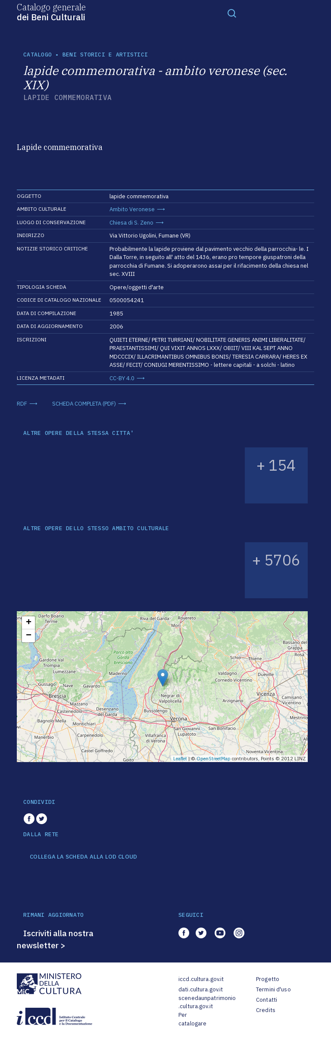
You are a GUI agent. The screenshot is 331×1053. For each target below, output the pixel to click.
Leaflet (180, 759)
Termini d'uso (273, 989)
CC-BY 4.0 (121, 378)
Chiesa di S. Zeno (131, 222)
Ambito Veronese (132, 209)
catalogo (37, 54)
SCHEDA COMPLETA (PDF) (84, 403)
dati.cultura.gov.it (200, 989)
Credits (265, 1010)
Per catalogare (192, 1019)
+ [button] (28, 622)
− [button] (28, 635)
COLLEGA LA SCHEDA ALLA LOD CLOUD (83, 856)
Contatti (266, 999)
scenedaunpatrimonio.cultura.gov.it (207, 1002)
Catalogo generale (51, 11)
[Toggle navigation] (232, 13)
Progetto (267, 979)
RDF (22, 403)
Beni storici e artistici (105, 54)
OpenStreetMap (214, 759)
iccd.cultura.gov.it (201, 979)
